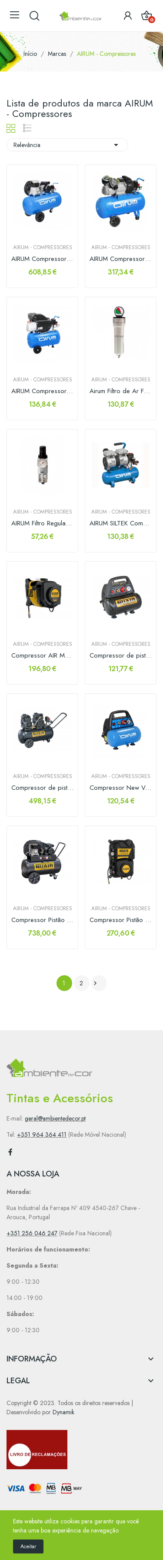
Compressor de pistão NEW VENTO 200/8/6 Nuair (121, 655)
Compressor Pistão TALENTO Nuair (121, 920)
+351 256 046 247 (32, 1233)
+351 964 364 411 (42, 1134)
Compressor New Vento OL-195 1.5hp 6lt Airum (121, 787)
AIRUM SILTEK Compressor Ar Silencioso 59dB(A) (121, 523)
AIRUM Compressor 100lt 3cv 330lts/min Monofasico (42, 259)
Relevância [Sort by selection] (67, 145)
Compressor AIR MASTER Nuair (42, 655)
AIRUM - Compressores (42, 247)
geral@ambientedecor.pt (55, 1118)
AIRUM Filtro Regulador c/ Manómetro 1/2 (42, 523)
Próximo (95, 983)
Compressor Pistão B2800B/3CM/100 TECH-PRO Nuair (42, 920)
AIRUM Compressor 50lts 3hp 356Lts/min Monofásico (121, 259)
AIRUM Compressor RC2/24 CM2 (42, 391)
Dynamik (63, 1412)
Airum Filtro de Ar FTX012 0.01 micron (121, 391)
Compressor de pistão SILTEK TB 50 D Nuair (42, 787)
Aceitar (28, 1546)
